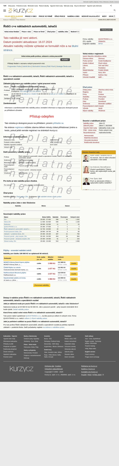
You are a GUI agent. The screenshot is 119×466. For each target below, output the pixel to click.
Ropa (45, 355)
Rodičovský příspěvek (10, 349)
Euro (32, 341)
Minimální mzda (33, 6)
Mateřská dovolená (90, 138)
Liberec (85, 65)
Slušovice (7, 224)
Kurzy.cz (5, 19)
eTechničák (93, 343)
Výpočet (14, 336)
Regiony (86, 92)
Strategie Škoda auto (63, 66)
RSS (89, 375)
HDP (53, 344)
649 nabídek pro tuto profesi (30, 91)
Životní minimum (8, 352)
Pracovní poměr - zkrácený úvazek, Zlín (17, 239)
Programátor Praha (14, 66)
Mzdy (104, 16)
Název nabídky (88, 111)
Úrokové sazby (28, 339)
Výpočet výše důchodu (94, 6)
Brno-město (102, 56)
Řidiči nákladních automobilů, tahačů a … (17, 229)
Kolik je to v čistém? (30, 94)
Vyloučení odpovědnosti (54, 369)
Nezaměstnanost (89, 132)
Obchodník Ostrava (39, 66)
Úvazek (101, 106)
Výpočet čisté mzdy (90, 128)
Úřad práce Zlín (22, 197)
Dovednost (102, 101)
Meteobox (106, 1)
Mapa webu (92, 348)
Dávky (111, 16)
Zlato (45, 352)
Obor (84, 101)
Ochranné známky (70, 346)
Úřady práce (87, 90)
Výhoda (85, 108)
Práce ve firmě (39, 32)
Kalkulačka (7, 336)
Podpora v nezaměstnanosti (32, 355)
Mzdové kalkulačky (91, 16)
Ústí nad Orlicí (103, 65)
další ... (100, 77)
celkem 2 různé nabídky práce (35, 318)
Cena (90, 339)
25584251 (101, 41)
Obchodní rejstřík (88, 1)
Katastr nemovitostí (70, 341)
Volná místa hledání (11, 32)
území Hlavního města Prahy (93, 56)
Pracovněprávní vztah (90, 106)
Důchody (26, 358)
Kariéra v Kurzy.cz (88, 369)
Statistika (86, 97)
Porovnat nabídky (42, 285)
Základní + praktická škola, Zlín (14, 234)
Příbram (85, 75)
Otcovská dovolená (90, 140)
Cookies (58, 366)
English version (90, 352)
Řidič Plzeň (51, 66)
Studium (116, 1)
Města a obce (69, 339)
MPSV (100, 44)
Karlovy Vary (102, 75)
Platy (36, 347)
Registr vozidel (89, 341)
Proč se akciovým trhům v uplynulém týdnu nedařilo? (101, 183)
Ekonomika (47, 344)
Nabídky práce (88, 123)
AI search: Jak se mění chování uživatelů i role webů (102, 159)
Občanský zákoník (70, 349)
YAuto (100, 1)
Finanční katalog (90, 346)
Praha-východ (87, 61)
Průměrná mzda (21, 6)
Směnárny (27, 341)
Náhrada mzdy (68, 6)
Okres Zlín (7, 222)
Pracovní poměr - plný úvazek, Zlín (15, 236)
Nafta (59, 355)
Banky (26, 336)
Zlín (5, 219)
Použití (83, 375)
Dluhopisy (47, 341)
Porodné (35, 353)
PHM (50, 355)
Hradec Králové (88, 63)
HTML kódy (97, 375)
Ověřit (73, 263)
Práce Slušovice (20, 19)
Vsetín (85, 72)
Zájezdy (96, 1)
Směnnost (86, 104)
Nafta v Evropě (48, 357)
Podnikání (68, 336)
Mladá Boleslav (88, 70)
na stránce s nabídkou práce (53, 327)
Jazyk (100, 108)
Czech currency (89, 354)
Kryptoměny (47, 346)
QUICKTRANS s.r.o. (10, 227)
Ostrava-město (88, 58)
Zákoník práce (88, 125)
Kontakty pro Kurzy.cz (89, 372)
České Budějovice (104, 61)
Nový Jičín (102, 72)
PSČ (75, 339)
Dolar (36, 341)
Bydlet (111, 1)
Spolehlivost (96, 339)
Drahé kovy (48, 349)
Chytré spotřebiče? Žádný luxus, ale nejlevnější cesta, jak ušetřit (102, 172)
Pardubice (101, 68)
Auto (86, 339)
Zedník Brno (26, 66)
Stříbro (60, 352)
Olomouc (101, 58)
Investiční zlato (52, 352)
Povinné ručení (7, 357)
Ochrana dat (49, 366)
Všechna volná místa (105, 90)
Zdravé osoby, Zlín (10, 241)
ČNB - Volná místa (89, 130)
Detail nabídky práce (21, 309)
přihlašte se (58, 123)
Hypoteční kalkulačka (9, 354)
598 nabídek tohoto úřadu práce (49, 197)
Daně (66, 357)
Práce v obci (26, 32)
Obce (100, 92)
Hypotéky (36, 339)
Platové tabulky (44, 6)
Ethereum (60, 346)
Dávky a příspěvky (30, 350)
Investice (47, 336)
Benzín (54, 355)
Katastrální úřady (70, 344)
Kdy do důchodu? (80, 6)
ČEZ (50, 339)
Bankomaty (33, 336)
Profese (101, 94)
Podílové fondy (55, 341)
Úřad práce (51, 32)
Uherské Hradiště (89, 77)
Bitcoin (55, 346)
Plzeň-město (102, 63)
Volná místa (32, 344)
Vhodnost (101, 111)
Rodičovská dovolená (91, 142)
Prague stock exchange (92, 357)
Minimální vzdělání (104, 104)
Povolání (101, 99)
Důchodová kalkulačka (10, 341)
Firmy (85, 94)
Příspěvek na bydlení (9, 346)
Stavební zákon (69, 354)
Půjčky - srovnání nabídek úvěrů (17, 250)
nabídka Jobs (63, 32)
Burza (46, 339)
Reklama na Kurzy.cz (89, 366)
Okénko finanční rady (91, 152)
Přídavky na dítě (8, 344)
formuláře (71, 357)
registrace (19, 127)
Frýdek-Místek (103, 70)
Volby (86, 348)
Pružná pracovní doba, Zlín (13, 231)
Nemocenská (88, 135)
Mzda (33, 347)
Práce (26, 344)
